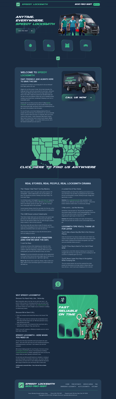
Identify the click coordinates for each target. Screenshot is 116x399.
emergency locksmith (22, 350)
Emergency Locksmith (68, 386)
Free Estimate (76, 384)
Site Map (95, 386)
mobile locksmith (42, 305)
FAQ (96, 384)
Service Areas (88, 384)
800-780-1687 (36, 386)
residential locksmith (74, 200)
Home (67, 384)
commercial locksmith (21, 352)
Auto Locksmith (84, 386)
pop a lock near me (43, 200)
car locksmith (47, 202)
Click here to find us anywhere (58, 167)
